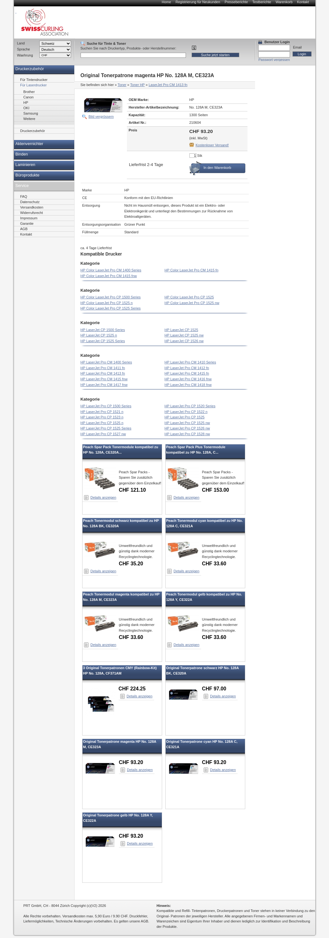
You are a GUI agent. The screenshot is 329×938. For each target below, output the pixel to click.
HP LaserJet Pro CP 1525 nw (187, 423)
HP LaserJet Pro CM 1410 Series (190, 362)
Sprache (23, 49)
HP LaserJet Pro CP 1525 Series (106, 428)
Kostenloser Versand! (212, 145)
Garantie (27, 223)
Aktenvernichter (29, 144)
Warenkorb (284, 2)
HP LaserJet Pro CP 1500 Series (106, 406)
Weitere (29, 119)
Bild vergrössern (101, 116)
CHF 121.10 (132, 490)
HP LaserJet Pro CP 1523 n (102, 417)
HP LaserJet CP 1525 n (99, 335)
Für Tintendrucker (34, 80)
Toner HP (137, 85)
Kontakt (303, 2)
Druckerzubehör (30, 69)
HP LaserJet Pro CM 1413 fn (103, 373)
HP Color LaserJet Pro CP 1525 (189, 297)
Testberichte (261, 2)
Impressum (28, 218)
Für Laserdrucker (33, 85)
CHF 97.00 (214, 688)
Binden (22, 154)
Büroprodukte (28, 175)
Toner (122, 85)
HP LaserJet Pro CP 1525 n (102, 423)
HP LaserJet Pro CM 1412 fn (187, 368)
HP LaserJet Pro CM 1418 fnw (188, 385)
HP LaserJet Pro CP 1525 (185, 417)
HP (25, 102)
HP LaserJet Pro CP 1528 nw (187, 434)
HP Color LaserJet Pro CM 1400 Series (111, 270)
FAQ (23, 196)
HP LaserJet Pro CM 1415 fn (187, 373)
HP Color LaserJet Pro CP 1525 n (107, 303)
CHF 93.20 (131, 762)
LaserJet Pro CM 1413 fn (167, 85)
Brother (29, 92)
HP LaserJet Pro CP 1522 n (186, 412)
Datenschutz (30, 202)
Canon (28, 97)
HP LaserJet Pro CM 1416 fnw (188, 379)
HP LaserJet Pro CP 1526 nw (187, 428)
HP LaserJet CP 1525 (181, 330)
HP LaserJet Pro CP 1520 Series (190, 406)
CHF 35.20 (131, 563)
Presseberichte (236, 2)
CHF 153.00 (215, 490)
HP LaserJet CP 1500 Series (103, 330)
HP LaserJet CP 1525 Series (103, 341)
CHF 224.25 (132, 688)
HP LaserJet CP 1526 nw (184, 341)
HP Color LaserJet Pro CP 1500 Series (111, 297)
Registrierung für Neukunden (197, 2)
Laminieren (26, 165)
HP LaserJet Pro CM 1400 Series (106, 362)
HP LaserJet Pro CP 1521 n (102, 412)
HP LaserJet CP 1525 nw (184, 335)
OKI (26, 108)
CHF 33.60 (214, 563)
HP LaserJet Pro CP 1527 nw (103, 434)
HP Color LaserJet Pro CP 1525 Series (111, 308)
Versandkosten (31, 207)
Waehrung (25, 55)
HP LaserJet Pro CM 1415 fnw (104, 379)
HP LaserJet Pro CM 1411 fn (103, 368)
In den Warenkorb (217, 168)
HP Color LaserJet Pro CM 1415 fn (192, 270)
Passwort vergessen (274, 59)
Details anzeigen (103, 497)
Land (21, 43)
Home (166, 2)
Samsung (30, 113)
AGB (24, 229)
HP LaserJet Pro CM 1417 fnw (104, 385)
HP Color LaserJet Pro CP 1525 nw (192, 303)
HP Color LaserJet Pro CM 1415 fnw (109, 276)
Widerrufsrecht (31, 213)
